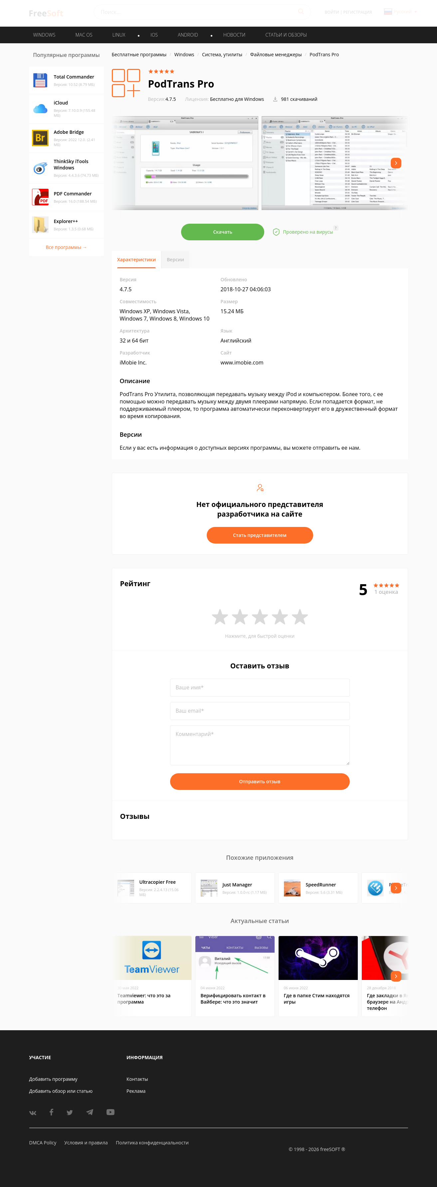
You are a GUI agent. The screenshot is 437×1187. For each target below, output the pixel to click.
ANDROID (188, 35)
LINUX (118, 35)
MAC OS (83, 35)
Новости (234, 35)
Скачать (222, 232)
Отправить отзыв (260, 781)
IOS (154, 35)
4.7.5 (162, 99)
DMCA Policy (43, 1142)
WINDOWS (44, 35)
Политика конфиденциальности (152, 1142)
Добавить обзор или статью (61, 1091)
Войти (332, 12)
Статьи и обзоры (286, 35)
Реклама (135, 1091)
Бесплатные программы (139, 54)
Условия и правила (86, 1142)
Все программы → (66, 247)
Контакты (137, 1079)
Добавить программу (53, 1079)
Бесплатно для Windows (237, 99)
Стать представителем (260, 535)
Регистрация (357, 12)
